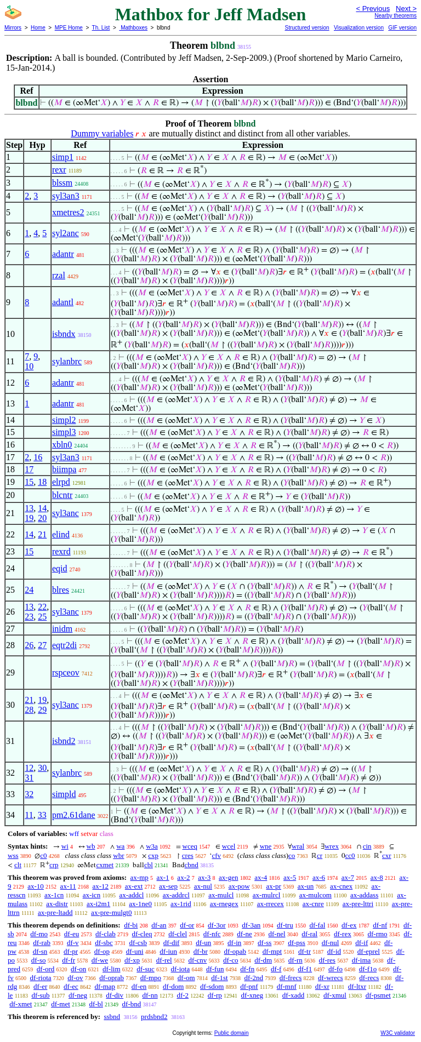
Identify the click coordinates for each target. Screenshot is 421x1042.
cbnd (191, 865)
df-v (73, 942)
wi (65, 846)
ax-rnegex (224, 904)
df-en (139, 986)
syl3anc (65, 513)
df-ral (309, 934)
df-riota (41, 978)
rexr (59, 169)
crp (54, 865)
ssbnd (112, 1016)
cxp (153, 855)
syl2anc (65, 233)
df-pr (71, 951)
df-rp (215, 995)
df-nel (277, 934)
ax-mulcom (315, 895)
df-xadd (293, 995)
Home (38, 28)
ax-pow (239, 886)
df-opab (235, 951)
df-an (158, 925)
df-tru (285, 925)
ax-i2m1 (98, 904)
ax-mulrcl (267, 895)
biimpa (64, 469)
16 (37, 457)
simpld (64, 794)
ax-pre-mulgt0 (111, 912)
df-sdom (212, 986)
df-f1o (368, 969)
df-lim (112, 969)
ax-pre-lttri (358, 904)
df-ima (361, 960)
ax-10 (35, 886)
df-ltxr (357, 986)
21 (42, 534)
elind (61, 534)
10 (29, 366)
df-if (361, 942)
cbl (148, 865)
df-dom (173, 986)
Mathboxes (133, 28)
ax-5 (289, 877)
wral (298, 846)
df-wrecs (330, 978)
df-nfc (212, 934)
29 (42, 709)
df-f (276, 969)
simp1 (62, 157)
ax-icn (91, 895)
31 (29, 777)
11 (29, 815)
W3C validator (397, 1033)
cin (367, 846)
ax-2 (183, 877)
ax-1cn (54, 895)
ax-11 (68, 886)
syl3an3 (65, 196)
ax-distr (57, 904)
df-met (60, 1004)
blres (60, 589)
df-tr (304, 951)
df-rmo (377, 934)
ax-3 (204, 877)
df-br (201, 951)
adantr (63, 254)
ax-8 (377, 877)
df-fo (335, 969)
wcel (229, 846)
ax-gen (228, 877)
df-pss (296, 942)
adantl (62, 302)
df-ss (264, 942)
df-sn (40, 951)
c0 (43, 855)
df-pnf (249, 986)
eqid (59, 568)
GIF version (402, 28)
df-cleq (142, 934)
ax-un (306, 886)
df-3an (251, 925)
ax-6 (318, 877)
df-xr (322, 986)
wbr (118, 855)
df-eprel (368, 951)
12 (29, 767)
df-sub (40, 995)
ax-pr (273, 886)
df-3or (217, 925)
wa (120, 846)
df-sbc (104, 942)
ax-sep (168, 886)
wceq (190, 846)
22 (42, 606)
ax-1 (163, 877)
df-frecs (290, 978)
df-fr (68, 960)
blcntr (62, 495)
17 (29, 469)
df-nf (380, 925)
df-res (327, 960)
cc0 (350, 855)
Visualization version (359, 28)
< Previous (373, 8)
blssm (62, 182)
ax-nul (203, 886)
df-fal (317, 925)
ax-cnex (341, 886)
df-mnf (287, 986)
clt (17, 865)
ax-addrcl (176, 895)
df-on (78, 969)
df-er (40, 986)
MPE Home (69, 28)
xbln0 (62, 444)
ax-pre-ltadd (55, 912)
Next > (406, 8)
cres (188, 855)
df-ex (349, 925)
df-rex (342, 934)
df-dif (171, 942)
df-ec (71, 986)
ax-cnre (313, 904)
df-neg (78, 995)
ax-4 (260, 877)
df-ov (75, 978)
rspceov (65, 672)
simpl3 (64, 432)
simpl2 (64, 420)
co (291, 855)
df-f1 (305, 969)
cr (319, 855)
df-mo (39, 934)
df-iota (180, 969)
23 (29, 616)
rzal (58, 275)
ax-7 (348, 877)
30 (42, 767)
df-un (203, 942)
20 (42, 518)
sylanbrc (67, 361)
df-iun (168, 951)
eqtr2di (64, 645)
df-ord (46, 969)
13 (29, 508)
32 (29, 794)
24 (29, 589)
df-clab (105, 934)
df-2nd (253, 978)
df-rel (164, 960)
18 (42, 481)
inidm (62, 628)
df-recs (369, 978)
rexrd (61, 551)
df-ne (244, 934)
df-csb (138, 942)
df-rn (295, 960)
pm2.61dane (73, 815)
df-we (100, 960)
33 (42, 815)
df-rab (41, 942)
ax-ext (134, 886)
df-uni (135, 951)
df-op (102, 951)
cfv (216, 855)
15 (29, 481)
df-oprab (111, 978)
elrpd (61, 481)
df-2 (183, 995)
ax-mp (139, 877)
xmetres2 (68, 212)
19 (29, 518)
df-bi (131, 925)
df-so (38, 960)
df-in (234, 942)
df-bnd (131, 1004)
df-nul (330, 942)
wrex (332, 846)
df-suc (145, 969)
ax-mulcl (221, 895)
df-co (230, 960)
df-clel (177, 934)
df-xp (132, 960)
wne (266, 846)
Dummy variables (102, 133)
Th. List (101, 28)
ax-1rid (180, 904)
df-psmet (378, 995)
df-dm (263, 960)
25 (42, 616)
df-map (105, 986)
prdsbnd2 (154, 1016)
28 (29, 709)
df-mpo (150, 978)
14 (42, 508)
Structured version (307, 28)
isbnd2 (64, 741)
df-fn (247, 969)
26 (29, 645)
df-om (186, 978)
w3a (152, 846)
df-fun (215, 969)
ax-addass (364, 895)
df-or (187, 925)
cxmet (104, 865)
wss (13, 855)
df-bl (96, 1004)
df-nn (150, 995)
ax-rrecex (270, 904)
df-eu (71, 934)
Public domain (231, 1033)
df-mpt (272, 951)
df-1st (219, 978)
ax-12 (100, 886)
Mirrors (12, 28)
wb (91, 846)
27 (42, 645)
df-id (334, 951)
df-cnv (197, 960)
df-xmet (20, 1004)
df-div (114, 995)
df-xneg (252, 995)
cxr (386, 855)
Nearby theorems (395, 16)
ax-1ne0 (140, 904)
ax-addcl (132, 895)
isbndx (64, 334)
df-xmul (334, 995)
